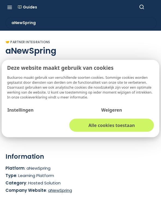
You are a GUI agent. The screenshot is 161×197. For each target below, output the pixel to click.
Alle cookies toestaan (111, 125)
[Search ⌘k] (141, 7)
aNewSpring (60, 190)
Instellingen (20, 110)
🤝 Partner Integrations (27, 42)
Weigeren (111, 110)
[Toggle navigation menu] (9, 7)
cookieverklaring (34, 96)
